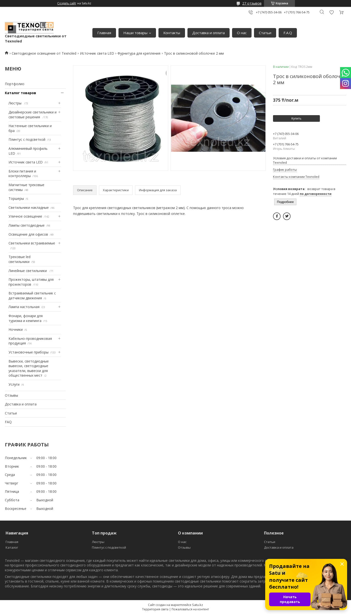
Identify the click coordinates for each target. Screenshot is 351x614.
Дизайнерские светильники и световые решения (33, 114)
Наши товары (135, 32)
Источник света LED (97, 53)
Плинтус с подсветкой (27, 139)
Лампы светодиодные (27, 225)
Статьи (265, 32)
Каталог (12, 547)
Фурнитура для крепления (138, 53)
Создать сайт (66, 3)
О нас (242, 32)
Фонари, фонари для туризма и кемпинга (26, 318)
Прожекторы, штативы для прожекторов (31, 282)
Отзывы (11, 395)
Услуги (14, 384)
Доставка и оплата (208, 32)
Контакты (171, 32)
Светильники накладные (29, 207)
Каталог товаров (20, 93)
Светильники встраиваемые (32, 243)
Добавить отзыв (331, 12)
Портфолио (14, 83)
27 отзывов (252, 3)
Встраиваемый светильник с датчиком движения (32, 295)
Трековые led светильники (19, 259)
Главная (104, 32)
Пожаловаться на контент (190, 609)
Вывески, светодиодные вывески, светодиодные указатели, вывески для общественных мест (29, 368)
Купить (296, 118)
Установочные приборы (29, 352)
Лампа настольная (24, 306)
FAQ (8, 422)
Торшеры (16, 198)
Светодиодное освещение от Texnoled (44, 53)
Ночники (16, 329)
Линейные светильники (28, 270)
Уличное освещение (25, 216)
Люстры (15, 103)
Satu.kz (197, 605)
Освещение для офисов (28, 234)
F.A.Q (287, 32)
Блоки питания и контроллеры (22, 173)
